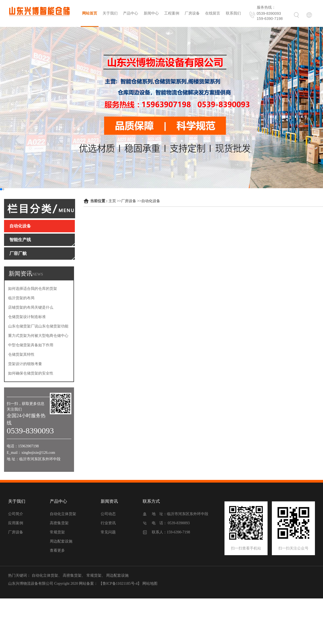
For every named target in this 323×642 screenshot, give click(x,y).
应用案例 (15, 523)
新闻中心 (151, 13)
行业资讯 (108, 523)
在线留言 (212, 13)
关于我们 (110, 13)
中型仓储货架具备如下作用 (30, 345)
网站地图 (149, 584)
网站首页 (89, 13)
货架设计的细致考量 (25, 364)
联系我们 (233, 13)
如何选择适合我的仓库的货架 (32, 289)
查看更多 (57, 550)
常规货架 (57, 532)
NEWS (37, 274)
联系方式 (151, 501)
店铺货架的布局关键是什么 (30, 307)
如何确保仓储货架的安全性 (30, 373)
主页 (112, 201)
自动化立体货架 (63, 514)
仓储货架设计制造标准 (27, 317)
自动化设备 (150, 201)
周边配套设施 (61, 541)
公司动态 (108, 514)
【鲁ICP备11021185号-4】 (120, 584)
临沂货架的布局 (21, 298)
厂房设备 (192, 13)
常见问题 (108, 532)
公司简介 (15, 514)
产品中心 (130, 13)
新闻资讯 (109, 501)
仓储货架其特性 (21, 354)
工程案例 (171, 13)
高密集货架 (59, 523)
